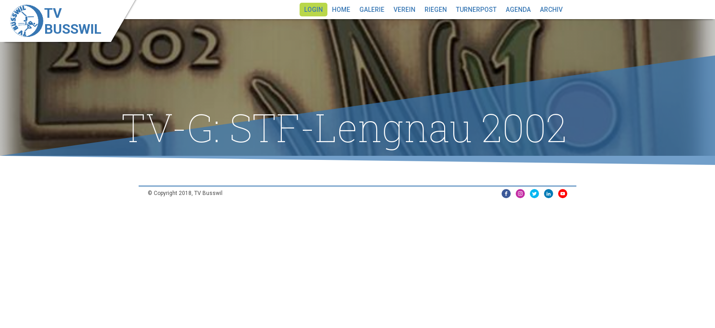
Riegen (436, 9)
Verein (404, 9)
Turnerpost (476, 9)
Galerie (371, 9)
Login (313, 9)
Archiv (551, 9)
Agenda (518, 9)
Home (341, 9)
